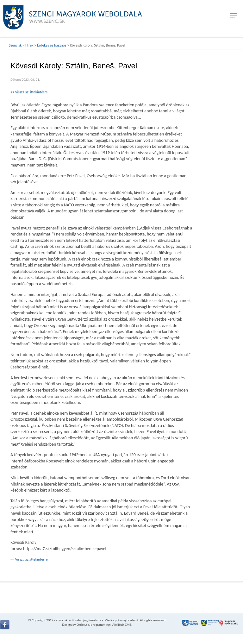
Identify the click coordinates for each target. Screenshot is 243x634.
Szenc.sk (15, 45)
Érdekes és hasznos (51, 45)
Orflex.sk (83, 625)
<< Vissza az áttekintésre (29, 92)
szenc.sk (61, 620)
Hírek (29, 45)
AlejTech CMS (121, 625)
